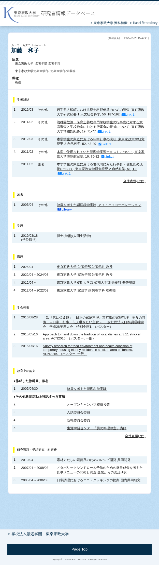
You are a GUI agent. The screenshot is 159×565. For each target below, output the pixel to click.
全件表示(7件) (135, 436)
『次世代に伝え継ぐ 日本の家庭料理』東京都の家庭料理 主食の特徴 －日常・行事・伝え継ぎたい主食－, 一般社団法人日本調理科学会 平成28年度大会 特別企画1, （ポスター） (94, 322)
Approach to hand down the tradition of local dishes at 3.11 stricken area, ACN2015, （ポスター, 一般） (92, 336)
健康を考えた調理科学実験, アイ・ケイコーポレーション (99, 205)
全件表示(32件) (134, 181)
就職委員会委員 (78, 420)
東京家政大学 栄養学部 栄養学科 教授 (84, 267)
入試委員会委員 (78, 412)
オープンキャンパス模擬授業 (88, 404)
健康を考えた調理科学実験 (87, 389)
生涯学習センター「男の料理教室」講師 (96, 428)
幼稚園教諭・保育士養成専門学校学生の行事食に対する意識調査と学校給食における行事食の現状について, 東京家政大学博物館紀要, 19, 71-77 (100, 126)
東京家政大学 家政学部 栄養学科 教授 (84, 275)
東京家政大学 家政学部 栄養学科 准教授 (86, 290)
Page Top (79, 549)
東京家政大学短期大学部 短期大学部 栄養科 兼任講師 (96, 282)
